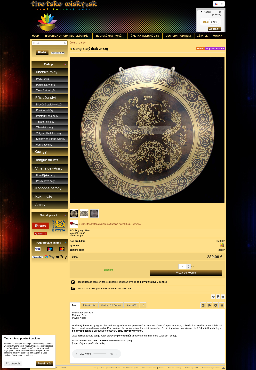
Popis (75, 305)
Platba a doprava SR (191, 368)
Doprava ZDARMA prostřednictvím (104, 288)
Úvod (94, 368)
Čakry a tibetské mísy (149, 368)
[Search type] (57, 53)
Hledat (42, 52)
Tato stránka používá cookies (22, 338)
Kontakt (161, 368)
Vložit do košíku (186, 272)
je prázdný (216, 13)
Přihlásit (63, 368)
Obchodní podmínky (174, 368)
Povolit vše (44, 363)
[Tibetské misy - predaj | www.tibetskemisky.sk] (103, 16)
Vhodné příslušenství (111, 305)
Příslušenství (89, 305)
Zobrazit (214, 28)
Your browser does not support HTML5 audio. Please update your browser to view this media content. (96, 353)
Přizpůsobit (13, 363)
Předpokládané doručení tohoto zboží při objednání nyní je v (122, 282)
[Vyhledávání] (49, 43)
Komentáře (132, 305)
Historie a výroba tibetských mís (109, 368)
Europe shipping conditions (211, 368)
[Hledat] (65, 43)
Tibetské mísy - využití (130, 368)
